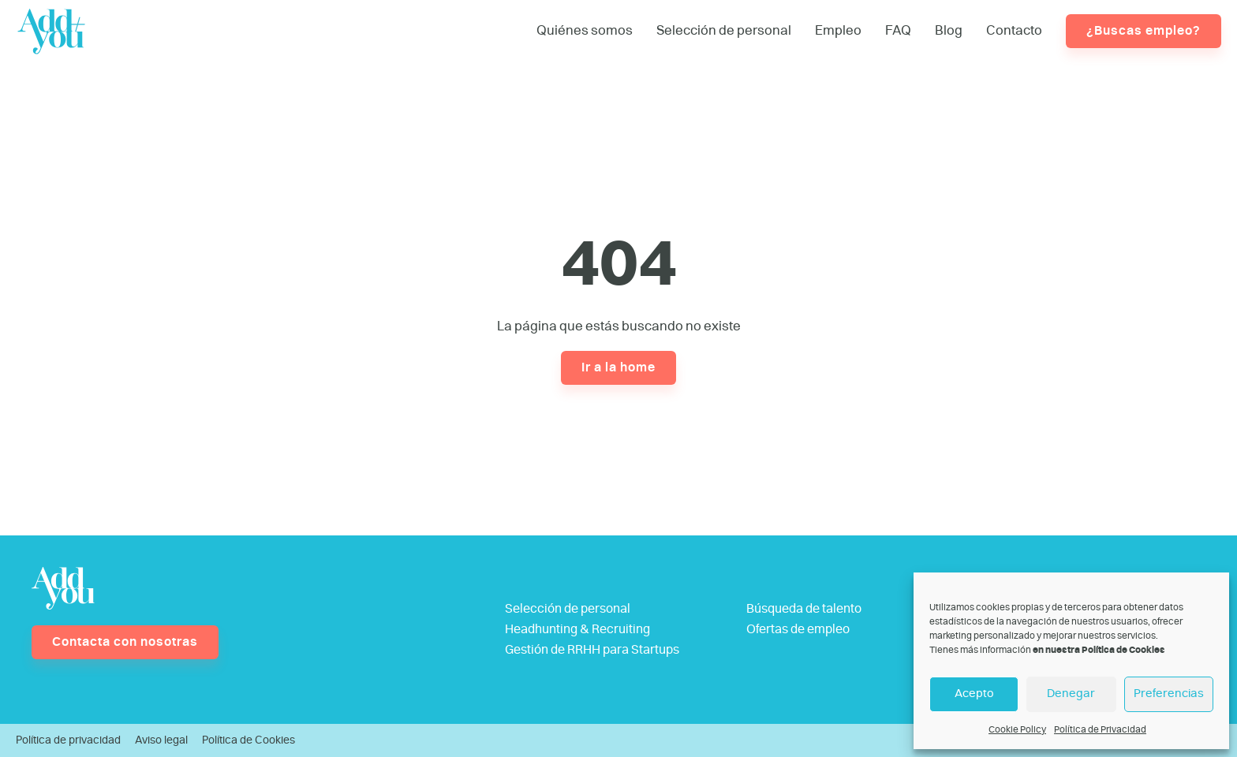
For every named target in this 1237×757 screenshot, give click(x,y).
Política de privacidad (68, 740)
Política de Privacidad (1100, 729)
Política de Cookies (248, 740)
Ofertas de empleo (798, 629)
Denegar (1071, 693)
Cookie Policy (1017, 729)
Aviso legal (161, 740)
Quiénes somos (584, 30)
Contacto (1014, 30)
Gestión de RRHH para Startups (592, 649)
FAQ (898, 30)
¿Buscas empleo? (1143, 30)
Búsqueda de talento (803, 608)
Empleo (838, 30)
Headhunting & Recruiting (577, 629)
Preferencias (1169, 693)
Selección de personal (723, 30)
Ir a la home (618, 367)
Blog (948, 30)
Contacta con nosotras (125, 642)
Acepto (974, 693)
